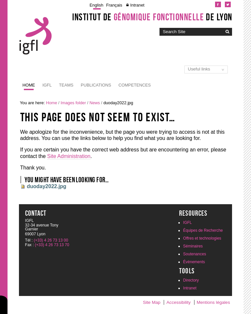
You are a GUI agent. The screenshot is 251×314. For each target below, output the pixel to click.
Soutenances (194, 254)
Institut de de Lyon (152, 17)
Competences (135, 85)
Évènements (194, 262)
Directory (191, 280)
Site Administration (69, 156)
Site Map (151, 302)
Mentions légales (213, 302)
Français (114, 5)
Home (29, 85)
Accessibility (178, 302)
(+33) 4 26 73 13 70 (52, 245)
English (96, 5)
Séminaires (193, 246)
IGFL (47, 85)
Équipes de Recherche (203, 230)
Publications (96, 85)
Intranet (137, 5)
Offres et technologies (202, 238)
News (95, 102)
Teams (66, 85)
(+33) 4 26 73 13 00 (51, 240)
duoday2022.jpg (46, 186)
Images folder (73, 102)
